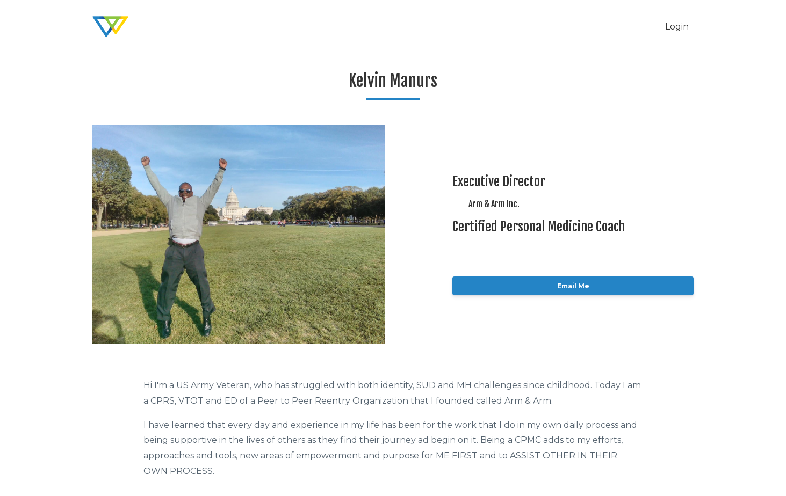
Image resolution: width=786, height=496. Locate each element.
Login (677, 26)
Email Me (573, 286)
